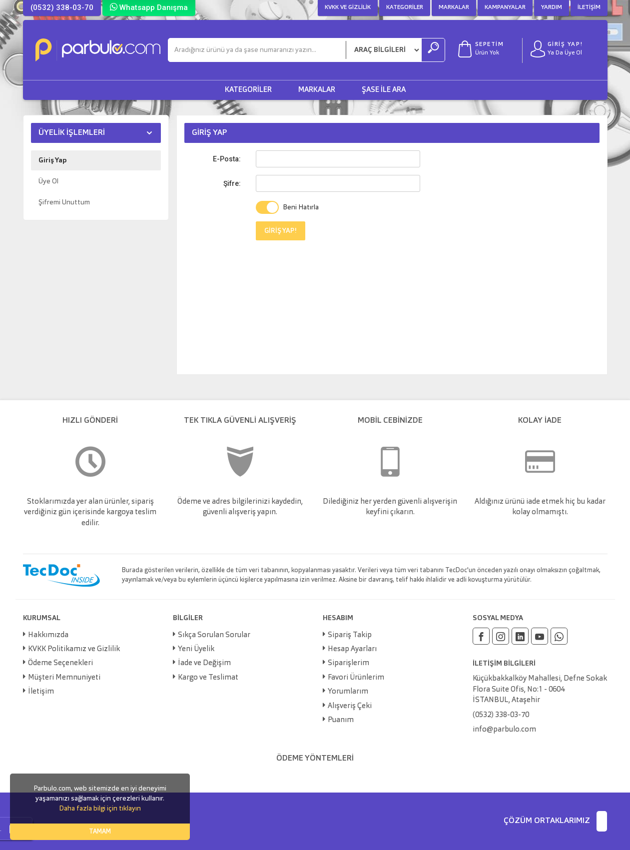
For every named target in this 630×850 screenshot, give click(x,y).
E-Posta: (227, 159)
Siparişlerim (348, 663)
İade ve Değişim (204, 663)
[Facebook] (481, 636)
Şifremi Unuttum (64, 202)
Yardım (551, 7)
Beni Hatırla (301, 207)
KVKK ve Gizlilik (348, 7)
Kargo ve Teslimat (208, 678)
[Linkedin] (520, 636)
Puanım (341, 720)
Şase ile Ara (384, 90)
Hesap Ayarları (352, 649)
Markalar (454, 7)
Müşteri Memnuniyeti (64, 678)
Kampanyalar (505, 7)
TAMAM (100, 832)
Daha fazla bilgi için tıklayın (100, 808)
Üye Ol (48, 181)
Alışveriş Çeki (350, 706)
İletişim (589, 7)
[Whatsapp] (559, 636)
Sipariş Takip (350, 635)
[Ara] (257, 49)
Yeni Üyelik (196, 649)
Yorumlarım (348, 692)
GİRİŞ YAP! (280, 230)
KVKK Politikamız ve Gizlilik (74, 649)
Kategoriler (404, 7)
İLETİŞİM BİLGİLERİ (504, 663)
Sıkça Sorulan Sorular (214, 635)
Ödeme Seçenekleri (60, 663)
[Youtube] (539, 636)
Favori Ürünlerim (356, 678)
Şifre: (232, 183)
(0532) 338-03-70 (61, 7)
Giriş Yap (52, 160)
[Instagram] (500, 636)
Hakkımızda (48, 635)
